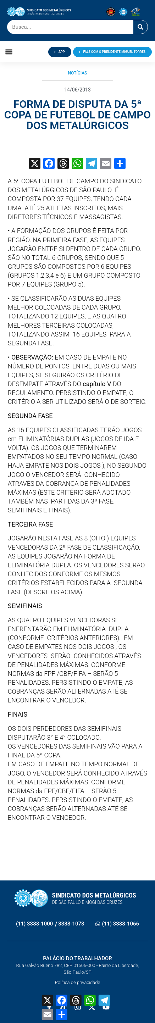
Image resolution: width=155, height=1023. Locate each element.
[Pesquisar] (140, 27)
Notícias (77, 73)
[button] (9, 52)
